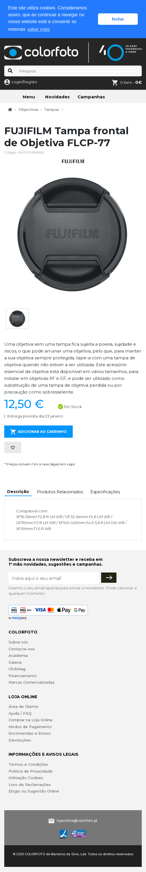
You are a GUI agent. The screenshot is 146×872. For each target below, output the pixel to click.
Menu (29, 96)
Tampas (51, 109)
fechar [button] (118, 19)
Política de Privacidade (31, 771)
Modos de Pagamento (30, 726)
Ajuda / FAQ (20, 713)
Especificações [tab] (105, 491)
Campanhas (91, 96)
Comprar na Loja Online (31, 720)
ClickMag (17, 669)
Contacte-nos (22, 649)
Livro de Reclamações (30, 784)
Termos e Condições (28, 764)
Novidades (57, 96)
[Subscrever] (108, 577)
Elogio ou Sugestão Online (34, 791)
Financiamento (23, 675)
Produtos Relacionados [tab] (60, 491)
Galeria (15, 662)
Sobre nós (18, 642)
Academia (18, 655)
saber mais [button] (39, 29)
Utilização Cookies (26, 777)
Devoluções (20, 740)
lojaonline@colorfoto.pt (77, 820)
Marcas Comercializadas (32, 682)
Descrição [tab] (18, 491)
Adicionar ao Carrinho (38, 432)
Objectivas (28, 109)
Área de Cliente (23, 706)
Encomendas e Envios (30, 733)
